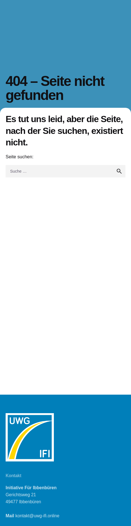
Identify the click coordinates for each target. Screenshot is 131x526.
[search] (119, 171)
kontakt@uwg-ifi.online (37, 515)
